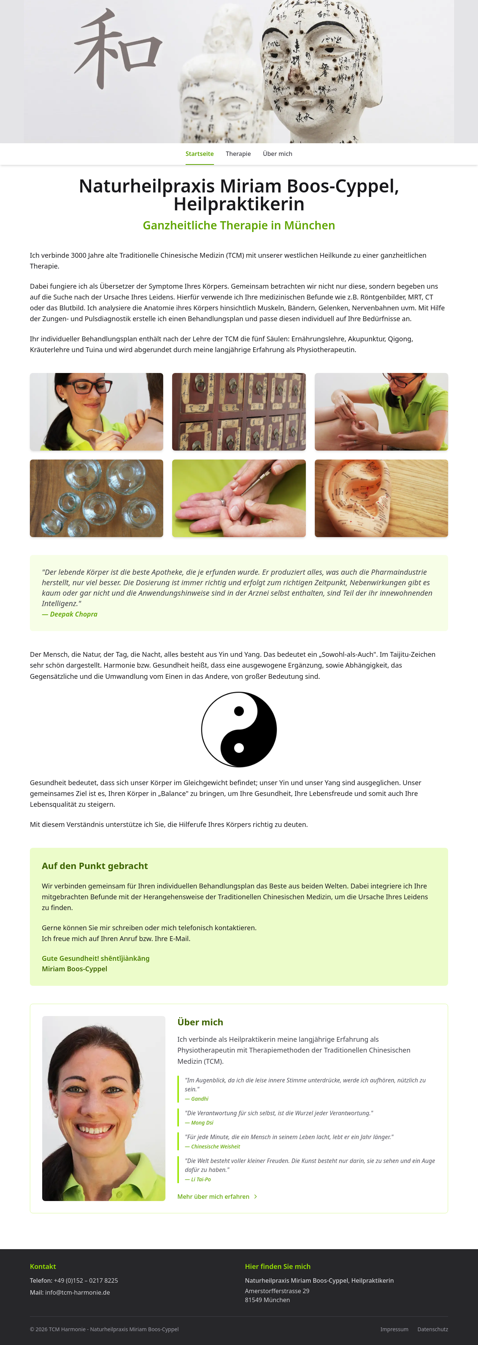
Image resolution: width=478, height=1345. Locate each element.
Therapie (238, 154)
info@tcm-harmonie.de (77, 1292)
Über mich (277, 154)
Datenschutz (433, 1329)
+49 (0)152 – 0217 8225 (86, 1280)
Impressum (395, 1329)
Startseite (200, 154)
